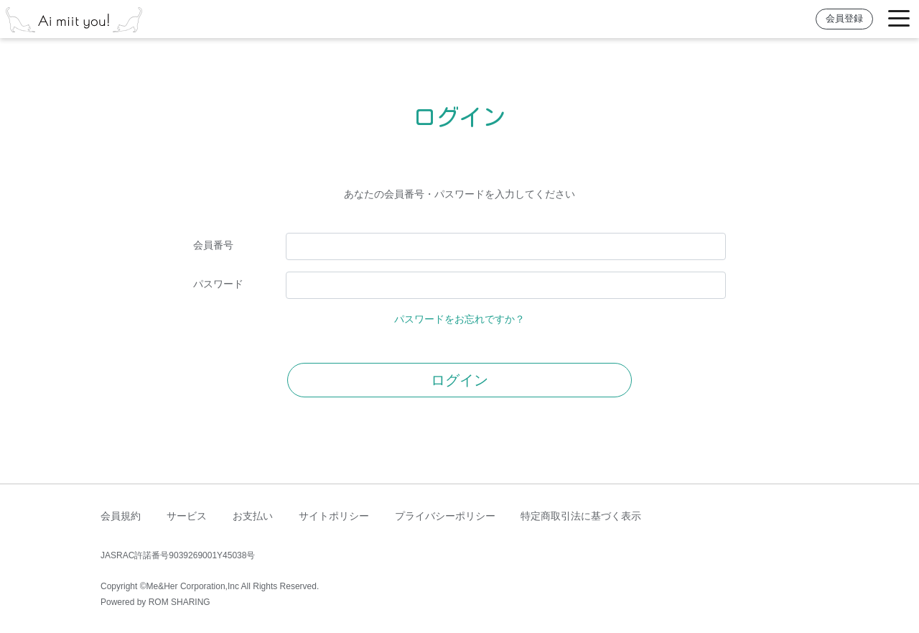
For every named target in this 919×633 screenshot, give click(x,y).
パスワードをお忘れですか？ (459, 319)
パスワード (218, 284)
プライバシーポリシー (445, 516)
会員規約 (121, 516)
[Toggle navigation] (899, 19)
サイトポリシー (334, 516)
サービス (187, 516)
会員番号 (213, 245)
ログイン (459, 380)
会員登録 (844, 19)
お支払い (253, 516)
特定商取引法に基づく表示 (581, 516)
